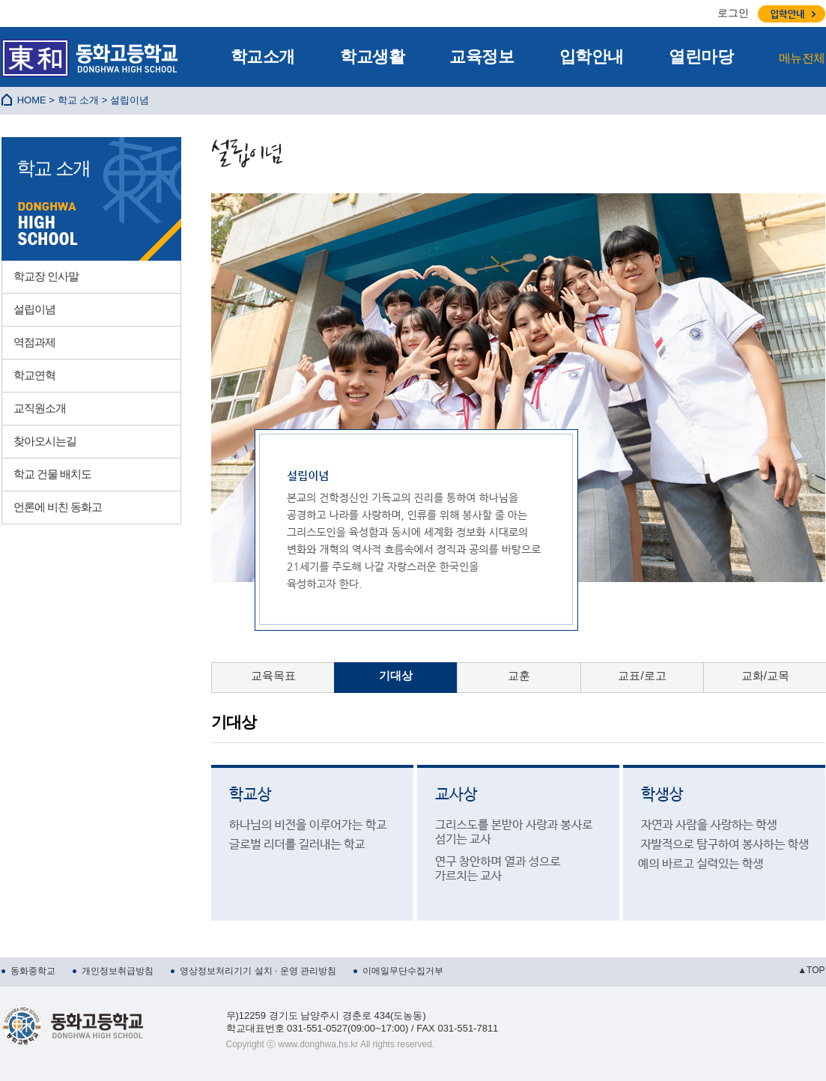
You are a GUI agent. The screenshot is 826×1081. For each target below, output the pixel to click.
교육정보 (481, 56)
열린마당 (701, 56)
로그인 (733, 13)
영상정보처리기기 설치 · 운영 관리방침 (258, 971)
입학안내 (591, 56)
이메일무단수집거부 (402, 971)
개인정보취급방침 (118, 971)
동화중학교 (32, 971)
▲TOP (811, 970)
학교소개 (263, 56)
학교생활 (372, 56)
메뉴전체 (802, 58)
